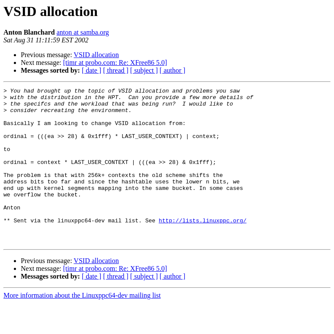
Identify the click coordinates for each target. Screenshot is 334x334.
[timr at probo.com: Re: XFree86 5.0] (115, 62)
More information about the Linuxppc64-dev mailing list (82, 326)
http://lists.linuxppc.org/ (203, 247)
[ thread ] (115, 70)
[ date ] (91, 70)
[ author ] (173, 70)
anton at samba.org (83, 32)
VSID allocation (96, 54)
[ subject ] (144, 70)
